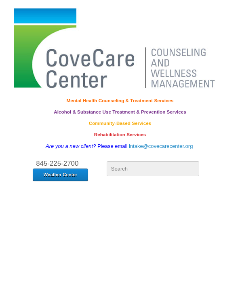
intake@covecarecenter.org (161, 146)
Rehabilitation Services (120, 134)
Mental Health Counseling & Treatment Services (120, 100)
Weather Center (61, 174)
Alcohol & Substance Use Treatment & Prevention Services (120, 111)
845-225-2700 (57, 163)
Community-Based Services (120, 123)
